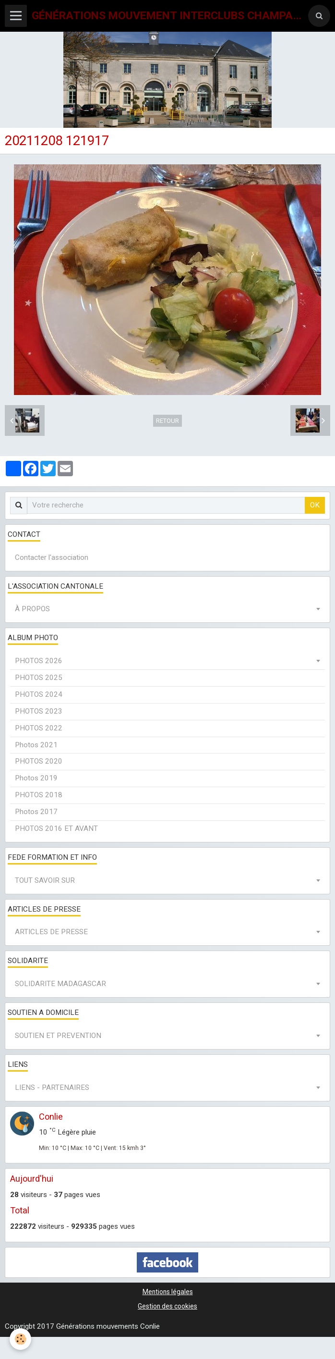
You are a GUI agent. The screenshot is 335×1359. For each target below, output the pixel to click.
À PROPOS (32, 609)
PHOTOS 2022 (38, 728)
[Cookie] (20, 1339)
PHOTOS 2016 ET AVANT (56, 828)
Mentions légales (168, 1292)
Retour (167, 420)
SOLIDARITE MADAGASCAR (60, 983)
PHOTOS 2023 (38, 711)
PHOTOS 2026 (38, 660)
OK (315, 505)
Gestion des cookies (167, 1306)
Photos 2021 (36, 745)
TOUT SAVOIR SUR (45, 880)
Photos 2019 (36, 778)
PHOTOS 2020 (38, 761)
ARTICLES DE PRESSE (51, 931)
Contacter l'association (51, 557)
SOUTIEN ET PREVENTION (58, 1035)
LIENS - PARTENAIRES (52, 1087)
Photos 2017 (36, 811)
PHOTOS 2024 (38, 694)
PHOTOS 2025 (38, 677)
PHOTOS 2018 (38, 795)
